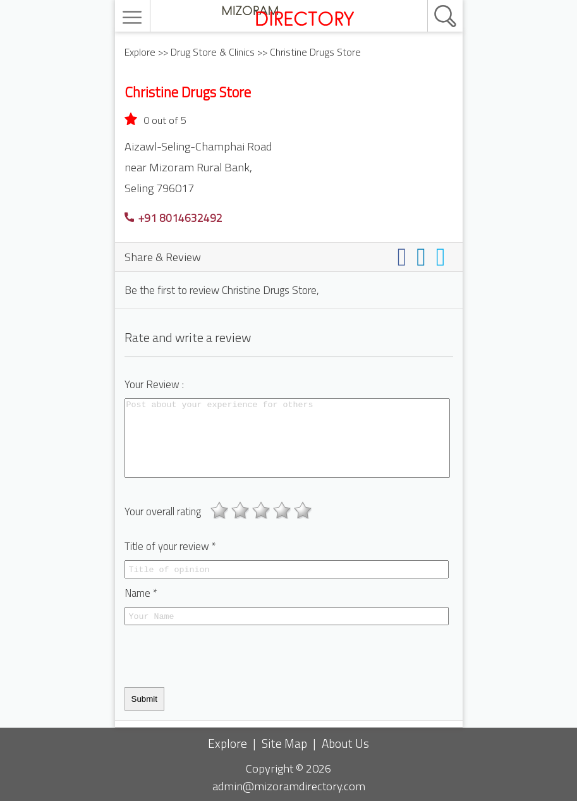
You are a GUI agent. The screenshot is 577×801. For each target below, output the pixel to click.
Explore (140, 51)
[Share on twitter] (443, 256)
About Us (345, 743)
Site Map (284, 743)
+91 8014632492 (173, 217)
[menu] (133, 17)
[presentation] (221, 656)
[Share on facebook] (405, 256)
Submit (144, 699)
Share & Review (163, 257)
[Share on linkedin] (424, 256)
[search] (431, 0)
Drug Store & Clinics (213, 51)
